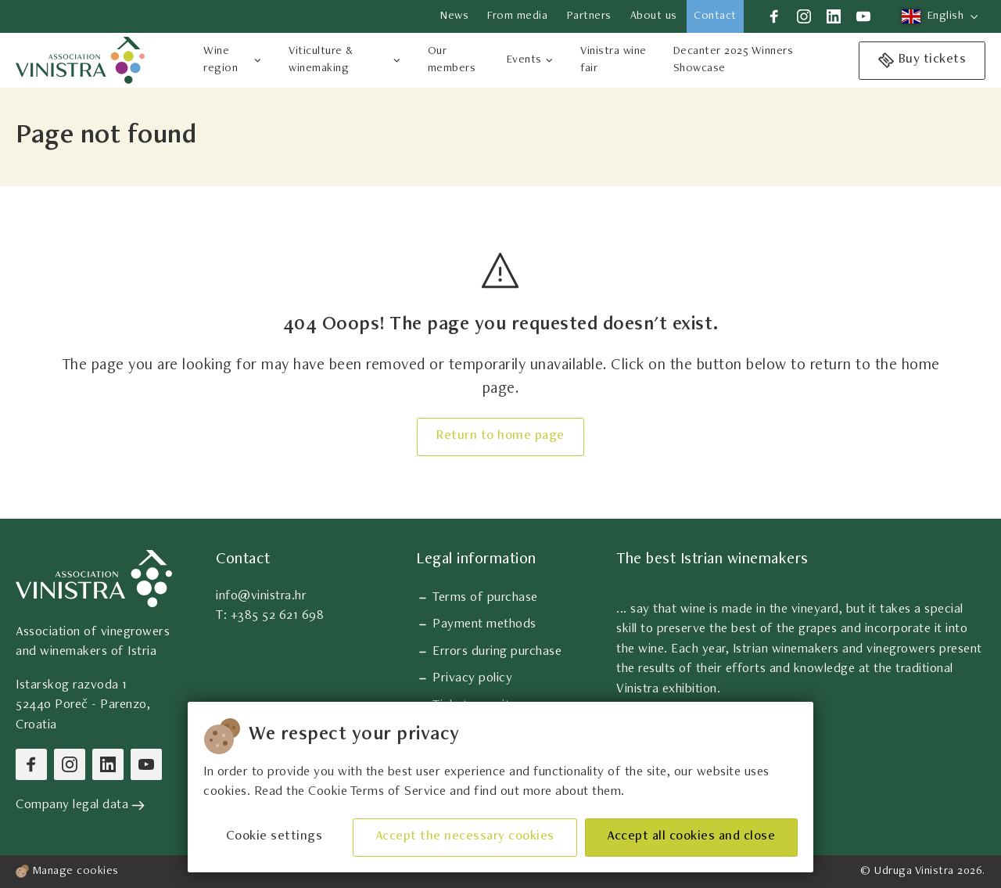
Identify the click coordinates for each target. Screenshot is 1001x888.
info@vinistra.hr (261, 596)
